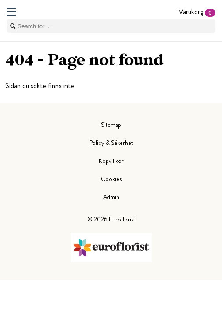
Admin (111, 196)
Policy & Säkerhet (111, 142)
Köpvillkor (111, 160)
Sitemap (111, 124)
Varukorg (197, 12)
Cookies (111, 178)
